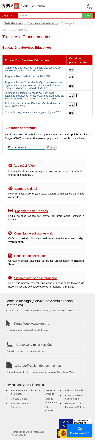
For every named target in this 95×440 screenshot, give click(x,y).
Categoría (69, 23)
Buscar (87, 15)
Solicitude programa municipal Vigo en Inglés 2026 (32, 112)
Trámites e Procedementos (43, 23)
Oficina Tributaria (74, 390)
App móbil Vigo (24, 165)
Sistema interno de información (36, 278)
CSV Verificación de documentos (38, 365)
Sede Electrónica (33, 6)
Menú (6, 15)
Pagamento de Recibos (31, 211)
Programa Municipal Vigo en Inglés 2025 (27, 76)
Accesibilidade (19, 435)
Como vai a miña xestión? (34, 344)
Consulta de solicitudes (30, 256)
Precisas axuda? (79, 430)
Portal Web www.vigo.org (31, 323)
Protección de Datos (22, 432)
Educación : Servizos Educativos (27, 60)
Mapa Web (39, 432)
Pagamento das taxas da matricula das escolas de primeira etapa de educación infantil (32, 69)
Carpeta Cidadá (26, 188)
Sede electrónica (13, 23)
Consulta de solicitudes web (33, 233)
